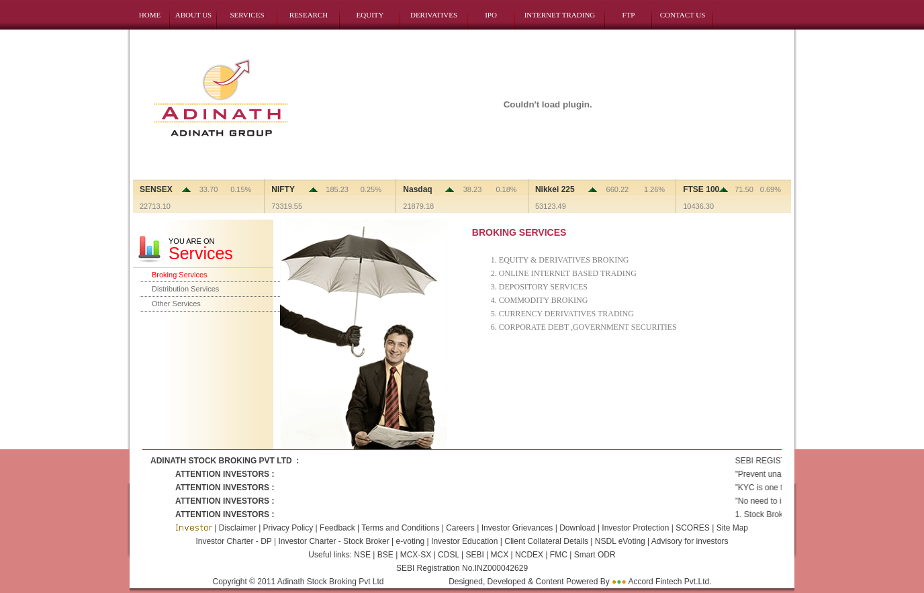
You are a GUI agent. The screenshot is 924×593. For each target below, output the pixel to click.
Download (577, 528)
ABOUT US (193, 15)
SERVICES (247, 15)
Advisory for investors (690, 541)
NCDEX (528, 554)
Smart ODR (593, 554)
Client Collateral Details (546, 541)
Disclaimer (237, 528)
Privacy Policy (287, 528)
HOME (149, 15)
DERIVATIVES (433, 15)
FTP (628, 15)
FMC (557, 554)
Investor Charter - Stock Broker (333, 541)
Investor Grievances (517, 528)
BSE (386, 554)
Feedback (337, 528)
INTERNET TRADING (560, 15)
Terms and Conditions (401, 528)
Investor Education (464, 541)
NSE (362, 554)
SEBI (473, 554)
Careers (461, 528)
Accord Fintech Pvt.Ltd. (669, 581)
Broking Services (179, 275)
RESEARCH (308, 15)
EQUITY (370, 15)
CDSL (447, 554)
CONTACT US (683, 15)
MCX (499, 554)
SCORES (694, 528)
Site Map (732, 528)
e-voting (410, 541)
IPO (491, 15)
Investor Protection (636, 528)
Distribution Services (185, 289)
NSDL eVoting (620, 541)
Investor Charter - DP (233, 541)
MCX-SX (415, 554)
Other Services (176, 304)
